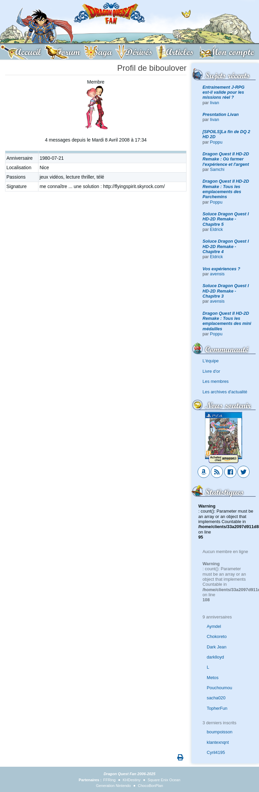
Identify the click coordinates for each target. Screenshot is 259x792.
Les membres (216, 381)
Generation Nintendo (113, 786)
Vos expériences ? (221, 268)
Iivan (214, 102)
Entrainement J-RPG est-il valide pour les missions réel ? (223, 92)
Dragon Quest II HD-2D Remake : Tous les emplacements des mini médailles (227, 321)
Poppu (216, 142)
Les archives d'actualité (225, 391)
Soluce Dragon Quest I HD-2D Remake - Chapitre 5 (226, 219)
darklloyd (215, 657)
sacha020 (216, 697)
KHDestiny (132, 780)
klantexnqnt (218, 742)
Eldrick (216, 229)
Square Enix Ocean (164, 780)
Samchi (217, 169)
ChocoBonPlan (150, 786)
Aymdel (214, 626)
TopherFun (217, 708)
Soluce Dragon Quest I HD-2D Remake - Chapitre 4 (226, 246)
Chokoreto (217, 636)
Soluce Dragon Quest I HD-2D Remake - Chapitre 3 (226, 291)
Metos (213, 677)
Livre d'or (211, 371)
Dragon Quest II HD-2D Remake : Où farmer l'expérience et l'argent (226, 159)
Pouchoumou (219, 687)
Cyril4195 (216, 752)
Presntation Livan (221, 114)
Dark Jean (216, 646)
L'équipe (211, 360)
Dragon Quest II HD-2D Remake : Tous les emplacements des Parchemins (226, 189)
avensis (217, 273)
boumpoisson (219, 731)
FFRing (109, 780)
